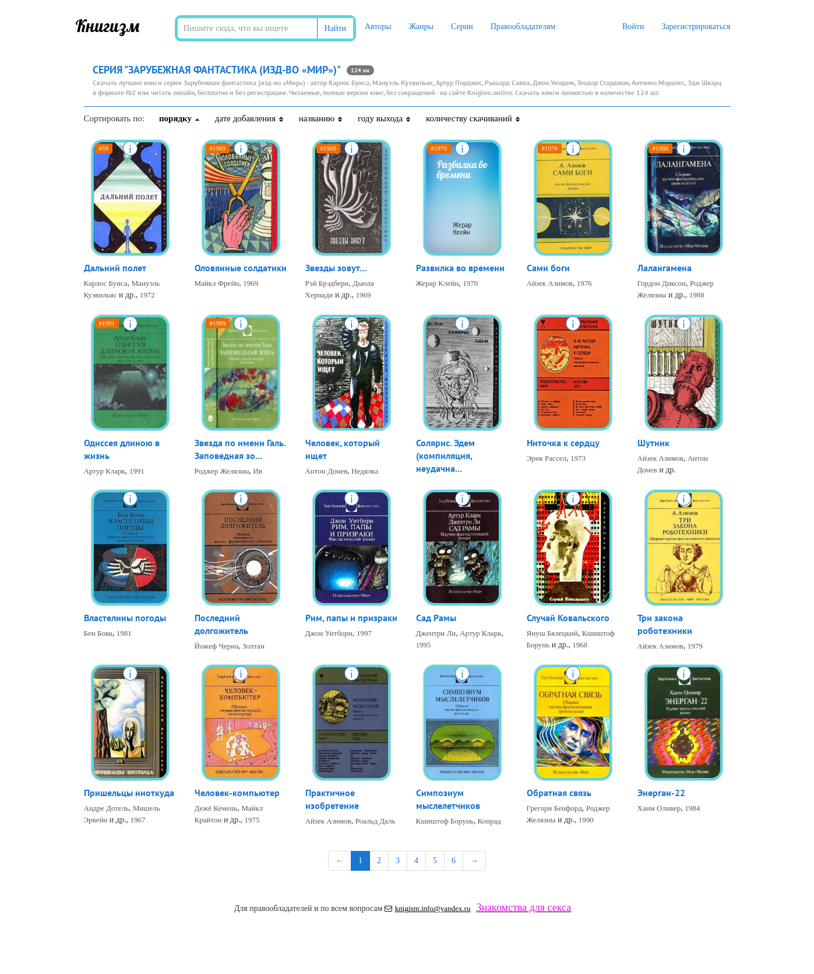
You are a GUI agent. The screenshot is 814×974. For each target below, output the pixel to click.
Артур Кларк (104, 472)
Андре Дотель (106, 808)
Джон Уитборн (329, 633)
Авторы (378, 26)
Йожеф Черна (216, 647)
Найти (335, 28)
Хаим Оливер (659, 808)
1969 (250, 283)
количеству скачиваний (473, 118)
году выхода (384, 118)
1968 (579, 645)
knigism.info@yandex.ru (428, 908)
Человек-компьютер (237, 793)
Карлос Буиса (106, 283)
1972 (147, 295)
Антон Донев (326, 472)
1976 (584, 283)
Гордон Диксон (661, 283)
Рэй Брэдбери (327, 283)
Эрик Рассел (547, 458)
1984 (692, 808)
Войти (633, 26)
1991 (137, 472)
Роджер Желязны (222, 472)
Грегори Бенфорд (554, 808)
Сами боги (548, 268)
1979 (695, 647)
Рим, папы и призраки (351, 618)
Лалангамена (664, 268)
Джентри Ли (436, 633)
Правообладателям (523, 26)
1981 (124, 633)
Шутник (653, 443)
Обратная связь (559, 793)
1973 (578, 458)
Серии (462, 26)
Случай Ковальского (568, 618)
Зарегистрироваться (695, 26)
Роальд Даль (375, 822)
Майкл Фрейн (217, 283)
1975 (252, 820)
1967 (137, 820)
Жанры (421, 26)
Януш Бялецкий (552, 633)
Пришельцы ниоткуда (129, 793)
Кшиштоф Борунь (445, 822)
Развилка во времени (460, 268)
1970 (470, 283)
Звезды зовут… (336, 268)
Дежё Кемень (216, 808)
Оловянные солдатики (241, 268)
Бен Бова (98, 633)
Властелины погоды (125, 618)
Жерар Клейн (437, 283)
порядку (179, 118)
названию (321, 118)
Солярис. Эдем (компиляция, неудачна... (445, 456)
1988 (696, 295)
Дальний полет (115, 268)
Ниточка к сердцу (563, 443)
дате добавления (249, 118)
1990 (586, 820)
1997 (364, 633)
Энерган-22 (661, 793)
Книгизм (107, 25)
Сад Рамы (436, 618)
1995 (423, 645)
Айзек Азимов (550, 283)
